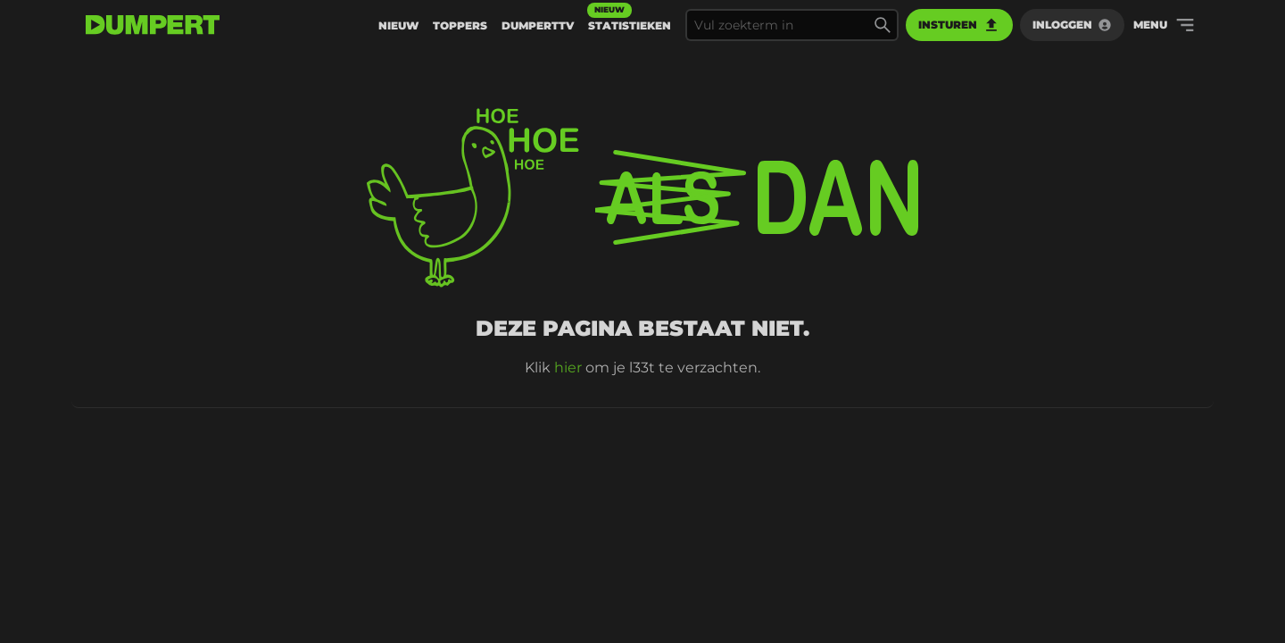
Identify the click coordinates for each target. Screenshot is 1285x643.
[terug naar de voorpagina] (153, 25)
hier (568, 367)
